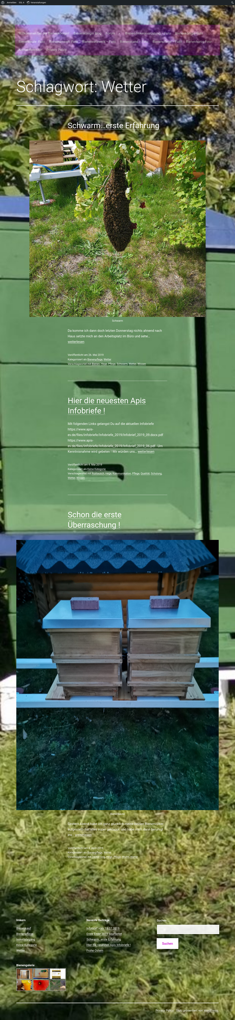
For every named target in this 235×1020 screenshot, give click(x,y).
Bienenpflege (94, 353)
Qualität (145, 467)
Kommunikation (122, 467)
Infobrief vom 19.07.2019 (102, 922)
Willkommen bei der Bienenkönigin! (41, 27)
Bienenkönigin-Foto (187, 27)
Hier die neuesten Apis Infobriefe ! (108, 938)
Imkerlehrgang (25, 933)
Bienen (96, 357)
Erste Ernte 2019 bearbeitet (104, 927)
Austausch (98, 467)
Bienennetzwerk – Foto (96, 35)
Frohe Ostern (94, 944)
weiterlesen (76, 335)
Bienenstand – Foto (132, 35)
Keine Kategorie (96, 462)
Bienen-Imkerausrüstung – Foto (146, 27)
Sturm (125, 850)
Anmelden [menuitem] (11, 2)
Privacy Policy (54, 43)
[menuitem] (3, 2)
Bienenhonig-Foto (196, 35)
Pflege (112, 357)
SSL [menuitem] (21, 2)
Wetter (107, 353)
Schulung (156, 467)
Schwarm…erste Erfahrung (113, 119)
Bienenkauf (23, 922)
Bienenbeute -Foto (29, 35)
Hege (104, 357)
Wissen (141, 357)
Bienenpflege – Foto (165, 35)
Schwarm (122, 357)
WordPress (211, 1004)
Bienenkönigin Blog (85, 27)
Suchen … (163, 914)
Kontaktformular (28, 43)
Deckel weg (98, 850)
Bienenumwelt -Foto (61, 35)
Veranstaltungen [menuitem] (36, 2)
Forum (108, 27)
